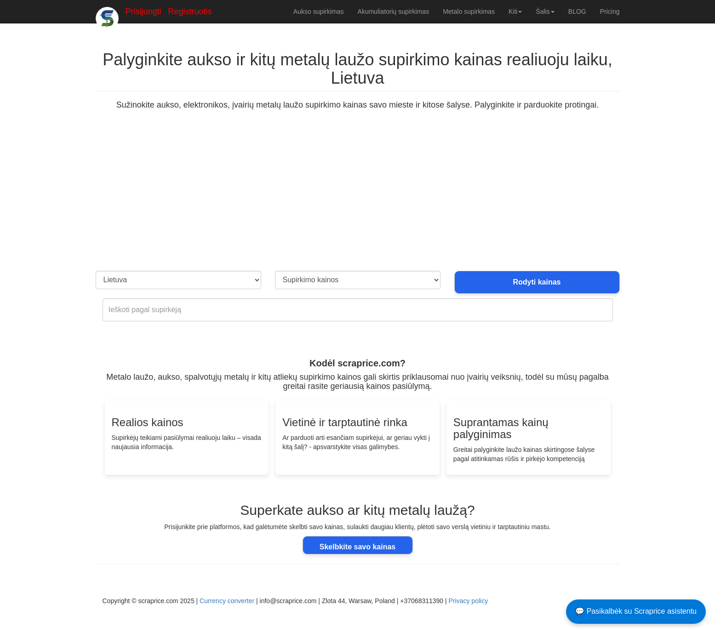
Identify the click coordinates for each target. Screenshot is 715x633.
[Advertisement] (358, 201)
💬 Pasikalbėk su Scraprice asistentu (636, 611)
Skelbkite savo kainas (357, 547)
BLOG (577, 11)
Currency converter (227, 600)
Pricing (610, 11)
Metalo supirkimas (469, 11)
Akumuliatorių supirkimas (393, 11)
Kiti (515, 11)
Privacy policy (468, 600)
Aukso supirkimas (318, 11)
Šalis (545, 11)
